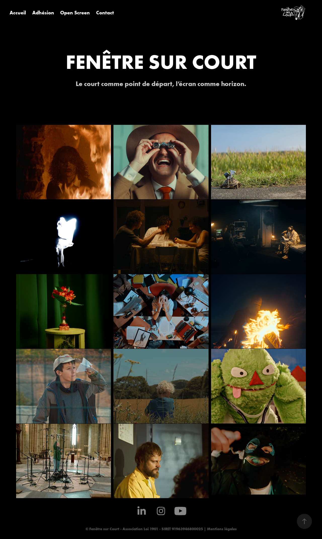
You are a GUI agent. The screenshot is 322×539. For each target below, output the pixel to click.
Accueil (18, 12)
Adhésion (43, 12)
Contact (105, 12)
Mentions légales (221, 528)
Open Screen (75, 12)
